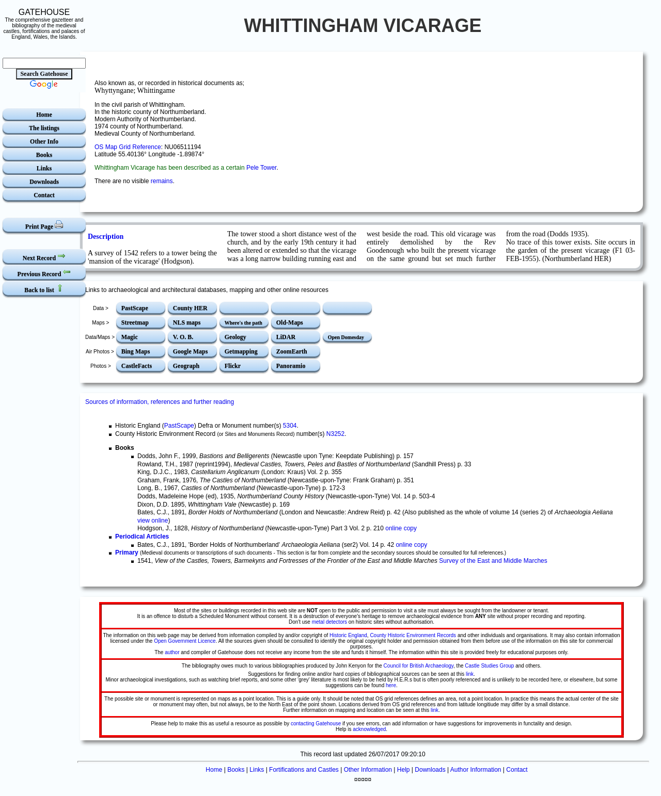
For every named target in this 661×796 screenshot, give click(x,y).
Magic (129, 336)
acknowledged (369, 729)
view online (152, 520)
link (470, 674)
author (172, 652)
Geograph (186, 365)
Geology (235, 336)
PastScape (134, 308)
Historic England (348, 635)
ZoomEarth (291, 351)
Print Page (44, 225)
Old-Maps (289, 322)
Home (44, 114)
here (391, 685)
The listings (44, 128)
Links (44, 168)
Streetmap (135, 322)
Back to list (44, 289)
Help (403, 769)
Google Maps (190, 351)
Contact (44, 195)
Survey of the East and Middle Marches (493, 560)
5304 (290, 425)
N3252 (335, 433)
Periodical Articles (142, 536)
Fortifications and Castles (304, 769)
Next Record (44, 257)
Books (44, 154)
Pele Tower (261, 167)
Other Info (44, 141)
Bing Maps (135, 351)
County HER (190, 308)
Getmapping (241, 351)
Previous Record (44, 273)
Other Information (368, 769)
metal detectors (329, 622)
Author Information (475, 769)
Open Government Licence (185, 641)
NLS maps (187, 322)
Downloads (44, 181)
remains (162, 181)
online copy (401, 528)
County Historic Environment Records (413, 635)
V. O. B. (183, 336)
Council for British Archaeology (418, 666)
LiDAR (285, 336)
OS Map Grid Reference (128, 147)
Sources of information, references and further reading (159, 401)
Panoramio (291, 365)
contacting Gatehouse (316, 723)
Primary (126, 552)
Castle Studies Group (489, 666)
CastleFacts (136, 365)
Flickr (233, 365)
